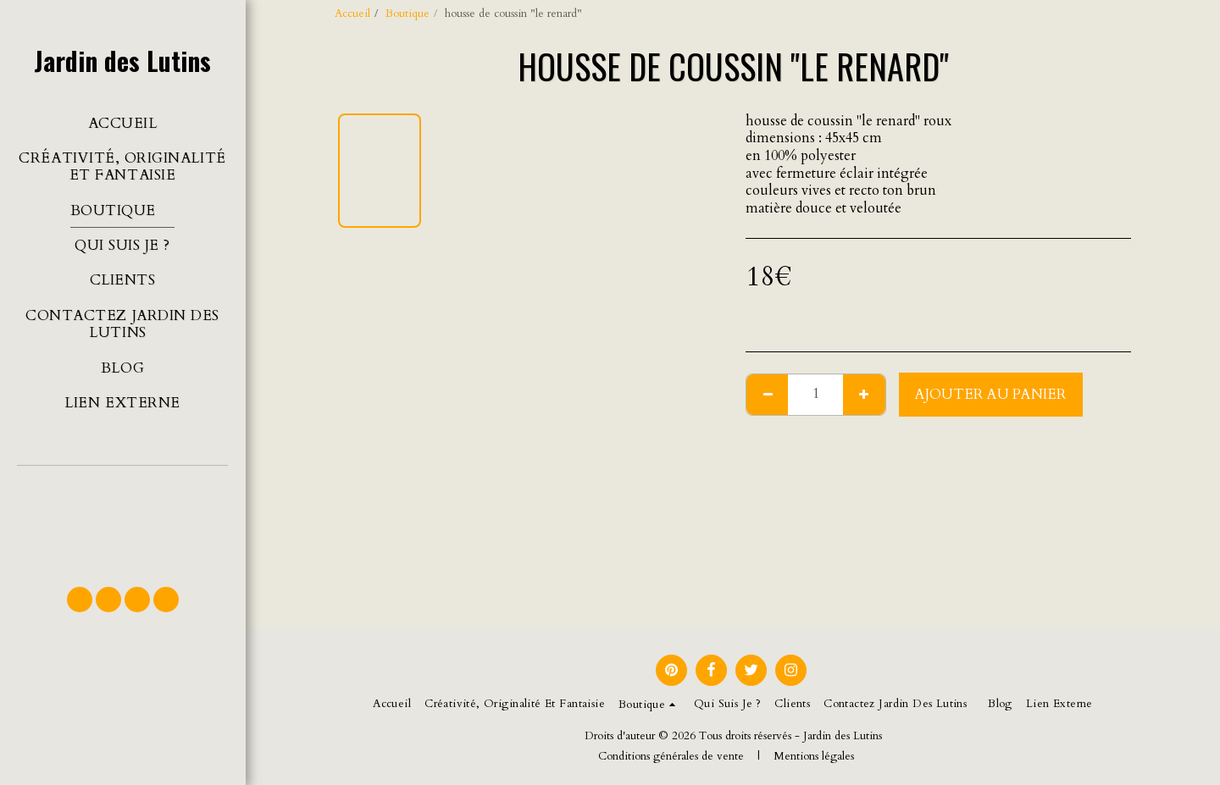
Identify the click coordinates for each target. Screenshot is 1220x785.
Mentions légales (814, 756)
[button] (122, 518)
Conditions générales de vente (671, 756)
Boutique (407, 13)
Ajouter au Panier (991, 394)
